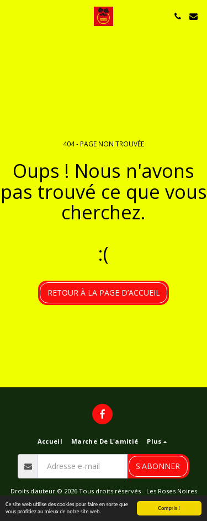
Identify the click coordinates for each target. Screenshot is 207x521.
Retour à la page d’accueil (103, 292)
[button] (12, 15)
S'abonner (158, 466)
